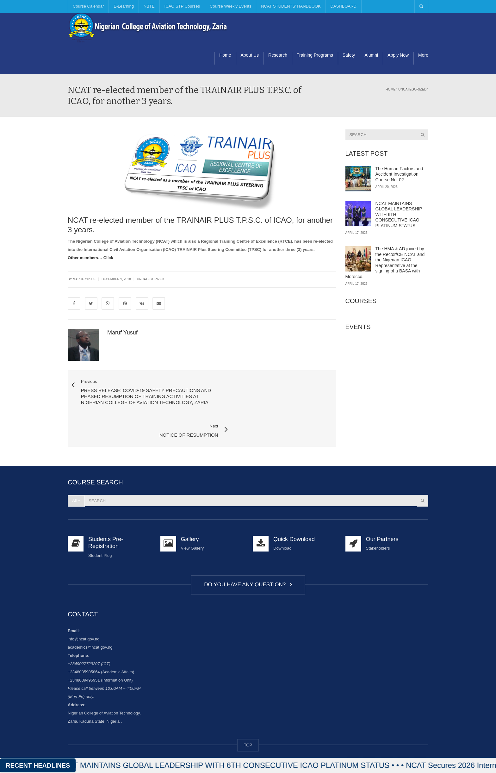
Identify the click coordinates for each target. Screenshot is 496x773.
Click (108, 257)
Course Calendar (88, 6)
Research (277, 55)
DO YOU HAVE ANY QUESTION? (248, 558)
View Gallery (192, 522)
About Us (250, 55)
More (423, 55)
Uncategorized (412, 89)
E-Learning (124, 6)
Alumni (371, 55)
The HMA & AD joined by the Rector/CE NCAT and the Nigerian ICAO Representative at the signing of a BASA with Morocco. (385, 262)
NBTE (149, 6)
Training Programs (315, 55)
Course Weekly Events (230, 6)
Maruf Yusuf (122, 332)
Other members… (85, 257)
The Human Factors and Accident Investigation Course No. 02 (399, 174)
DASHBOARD (343, 6)
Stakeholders (378, 522)
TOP (248, 718)
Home (225, 55)
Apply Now (398, 55)
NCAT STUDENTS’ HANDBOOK (290, 6)
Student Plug (100, 529)
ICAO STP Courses (182, 6)
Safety (349, 55)
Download (282, 522)
